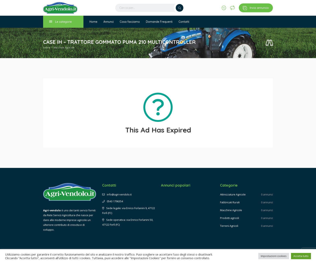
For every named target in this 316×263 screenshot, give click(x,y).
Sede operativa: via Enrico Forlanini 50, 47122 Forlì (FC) (127, 222)
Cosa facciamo (130, 22)
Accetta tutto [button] (301, 256)
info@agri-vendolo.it (117, 194)
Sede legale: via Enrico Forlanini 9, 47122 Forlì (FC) (128, 210)
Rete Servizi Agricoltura (61, 215)
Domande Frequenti (159, 22)
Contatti (184, 22)
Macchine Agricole (64, 47)
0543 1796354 (112, 201)
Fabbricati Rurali (230, 202)
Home (93, 22)
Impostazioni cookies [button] (274, 256)
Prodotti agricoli (229, 218)
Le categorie (60, 22)
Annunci (108, 22)
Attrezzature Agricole (233, 194)
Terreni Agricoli (229, 226)
